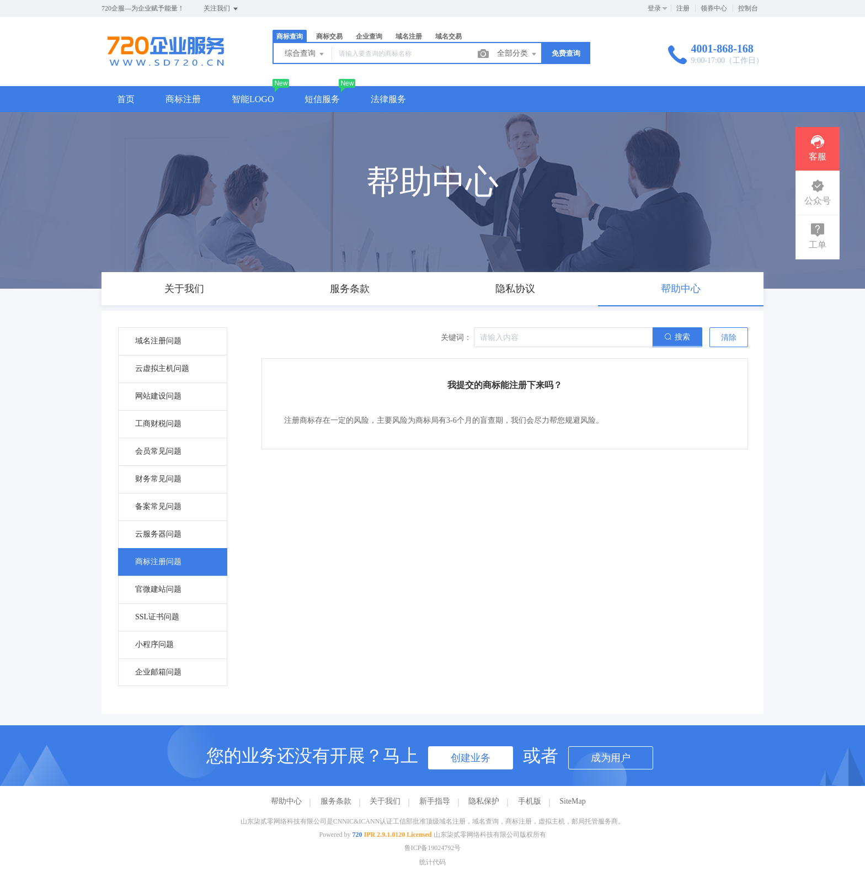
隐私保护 (483, 801)
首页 (126, 99)
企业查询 (369, 36)
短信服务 (322, 99)
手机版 (529, 801)
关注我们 (221, 9)
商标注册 (183, 99)
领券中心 (714, 8)
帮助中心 (286, 801)
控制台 (748, 8)
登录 (654, 8)
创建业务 (470, 757)
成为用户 (611, 757)
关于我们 (385, 801)
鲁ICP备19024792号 (432, 848)
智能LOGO (253, 99)
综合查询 (305, 54)
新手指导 (434, 801)
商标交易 (329, 36)
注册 (683, 8)
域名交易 (448, 36)
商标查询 (289, 36)
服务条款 (336, 801)
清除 (728, 337)
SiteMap (572, 801)
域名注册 (409, 36)
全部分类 (517, 54)
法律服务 (388, 99)
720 (357, 834)
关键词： (456, 337)
